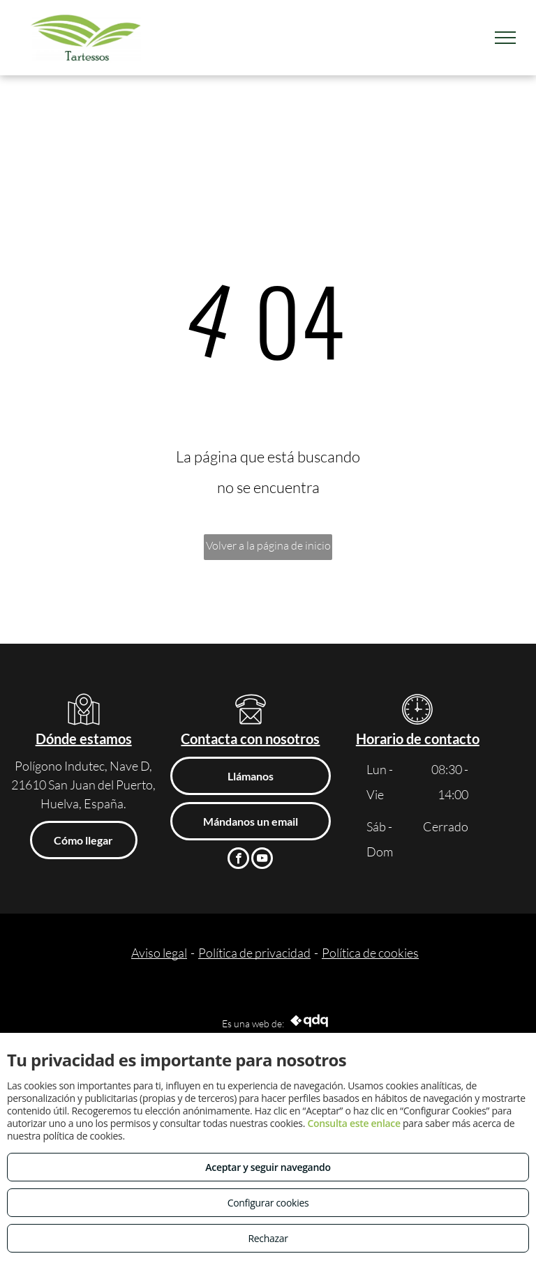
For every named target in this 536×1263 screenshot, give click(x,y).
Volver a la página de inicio (268, 545)
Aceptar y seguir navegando (267, 1167)
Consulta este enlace (353, 1123)
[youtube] (262, 859)
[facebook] (238, 859)
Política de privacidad (254, 952)
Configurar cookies (268, 1202)
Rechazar (268, 1238)
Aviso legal (159, 952)
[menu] (505, 38)
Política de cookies (370, 952)
